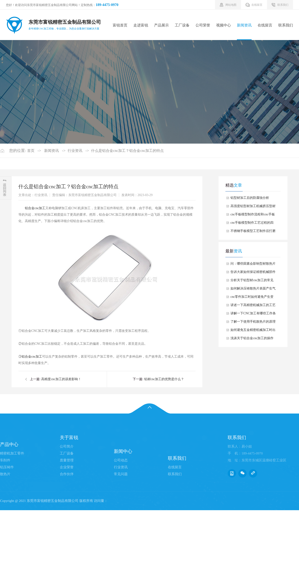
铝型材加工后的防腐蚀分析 (249, 198)
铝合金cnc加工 (35, 208)
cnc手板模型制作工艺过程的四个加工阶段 (251, 224)
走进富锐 (140, 25)
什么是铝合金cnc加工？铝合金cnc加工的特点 (127, 151)
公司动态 (121, 460)
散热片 (5, 474)
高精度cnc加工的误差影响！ (61, 379)
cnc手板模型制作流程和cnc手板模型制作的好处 (252, 216)
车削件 (5, 460)
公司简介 (67, 446)
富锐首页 (120, 25)
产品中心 (9, 444)
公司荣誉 (203, 25)
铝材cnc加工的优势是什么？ (164, 379)
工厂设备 (182, 25)
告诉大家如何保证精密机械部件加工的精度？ (253, 273)
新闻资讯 (244, 25)
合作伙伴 (67, 474)
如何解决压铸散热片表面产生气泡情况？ (253, 290)
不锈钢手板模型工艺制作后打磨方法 (253, 232)
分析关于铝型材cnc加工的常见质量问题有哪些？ (251, 281)
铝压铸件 (7, 467)
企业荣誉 (67, 467)
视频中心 (223, 25)
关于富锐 (69, 437)
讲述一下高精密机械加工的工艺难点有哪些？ (253, 306)
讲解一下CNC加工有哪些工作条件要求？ (253, 315)
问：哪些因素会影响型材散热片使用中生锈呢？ (253, 265)
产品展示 (161, 25)
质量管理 (67, 460)
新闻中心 (123, 451)
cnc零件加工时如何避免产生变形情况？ (251, 298)
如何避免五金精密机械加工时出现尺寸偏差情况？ (253, 331)
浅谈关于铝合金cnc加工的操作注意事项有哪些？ (251, 339)
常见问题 (121, 474)
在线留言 (265, 25)
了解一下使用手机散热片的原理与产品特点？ (253, 323)
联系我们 (285, 25)
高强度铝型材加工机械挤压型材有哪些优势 (253, 207)
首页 (30, 151)
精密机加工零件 (12, 453)
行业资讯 (75, 151)
